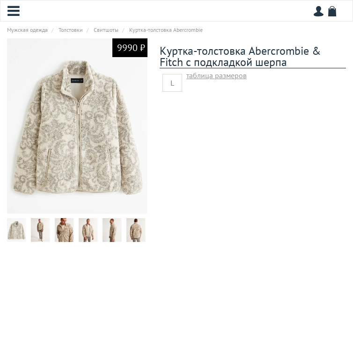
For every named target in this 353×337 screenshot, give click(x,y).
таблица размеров (216, 75)
